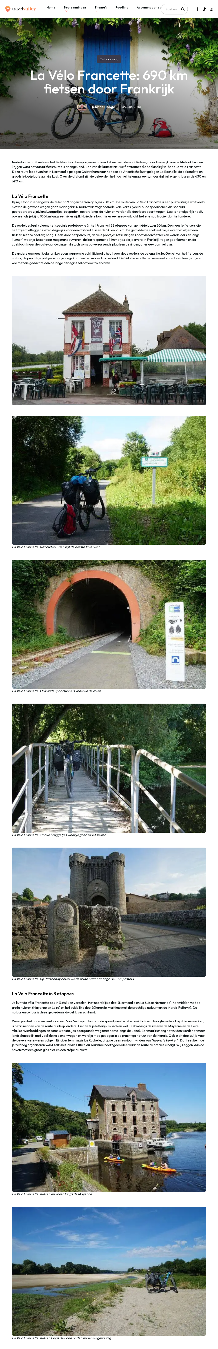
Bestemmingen (75, 7)
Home (51, 7)
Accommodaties (149, 7)
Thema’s (101, 7)
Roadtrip (121, 7)
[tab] (51, 9)
